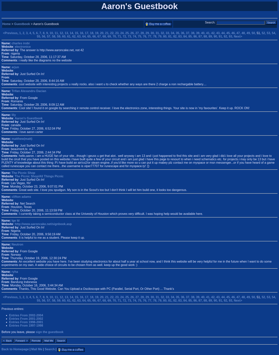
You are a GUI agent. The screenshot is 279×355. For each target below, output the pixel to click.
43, (218, 33)
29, (148, 33)
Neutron (17, 244)
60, (64, 36)
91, (221, 36)
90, (216, 36)
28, (143, 33)
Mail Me (36, 349)
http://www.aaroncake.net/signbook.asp (43, 224)
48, (244, 33)
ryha (15, 271)
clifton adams (21, 196)
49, (249, 33)
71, (120, 36)
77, (150, 36)
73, (130, 36)
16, (82, 33)
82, (175, 36)
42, (213, 33)
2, (24, 33)
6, (38, 33)
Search (50, 349)
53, (269, 33)
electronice (23, 46)
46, (234, 33)
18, (92, 33)
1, (21, 33)
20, (102, 33)
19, (97, 33)
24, (122, 33)
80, (165, 36)
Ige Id (15, 220)
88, (206, 36)
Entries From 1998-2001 (26, 322)
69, (110, 36)
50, (254, 33)
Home (6, 24)
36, (183, 33)
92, (226, 36)
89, (211, 36)
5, (34, 33)
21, (107, 33)
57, (49, 36)
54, (274, 33)
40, (203, 33)
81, (170, 36)
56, (44, 36)
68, (105, 36)
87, (201, 36)
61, (69, 36)
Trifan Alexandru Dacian (29, 91)
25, (127, 33)
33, (168, 33)
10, (52, 33)
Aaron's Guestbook (29, 118)
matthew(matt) (22, 138)
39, (198, 33)
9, (48, 33)
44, (223, 33)
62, (74, 36)
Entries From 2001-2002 (26, 318)
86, (196, 36)
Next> (238, 36)
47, (239, 33)
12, (62, 33)
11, (57, 33)
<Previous (10, 33)
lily (14, 115)
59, (59, 36)
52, (264, 33)
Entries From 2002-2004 (26, 315)
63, (79, 36)
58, (54, 36)
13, (67, 33)
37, (188, 33)
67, (100, 36)
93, (231, 36)
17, (87, 33)
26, (133, 33)
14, (72, 33)
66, (94, 36)
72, (125, 36)
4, (31, 33)
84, (186, 36)
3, (27, 33)
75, (140, 36)
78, (155, 36)
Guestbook (22, 24)
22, (112, 33)
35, (178, 33)
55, (39, 36)
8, (44, 33)
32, (163, 33)
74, (135, 36)
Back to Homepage (15, 349)
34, (173, 33)
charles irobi (21, 43)
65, (89, 36)
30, (153, 33)
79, (160, 36)
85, (190, 36)
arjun (15, 67)
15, (77, 33)
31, (158, 33)
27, (137, 33)
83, (180, 36)
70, (115, 36)
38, (193, 33)
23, (117, 33)
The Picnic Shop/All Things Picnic (39, 176)
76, (145, 36)
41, (208, 33)
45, (228, 33)
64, (84, 36)
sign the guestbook (50, 332)
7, (41, 33)
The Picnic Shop (23, 172)
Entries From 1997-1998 (26, 325)
